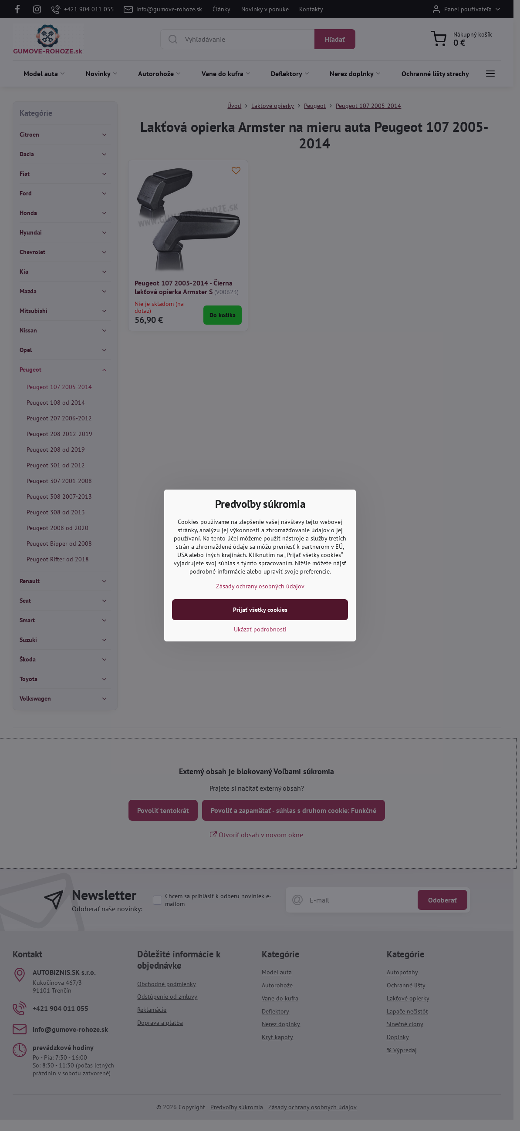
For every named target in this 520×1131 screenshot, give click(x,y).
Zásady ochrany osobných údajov (260, 586)
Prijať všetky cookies (260, 610)
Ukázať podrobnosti (260, 629)
